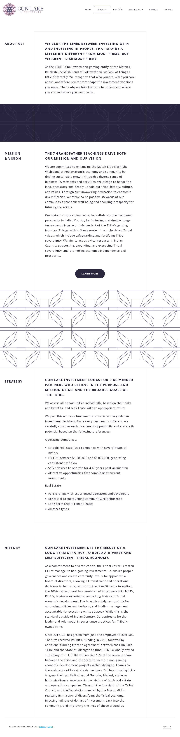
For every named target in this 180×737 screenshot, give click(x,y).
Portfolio (118, 9)
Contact (168, 9)
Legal (50, 726)
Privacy (42, 726)
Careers (153, 9)
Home (88, 9)
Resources (136, 9)
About (102, 9)
